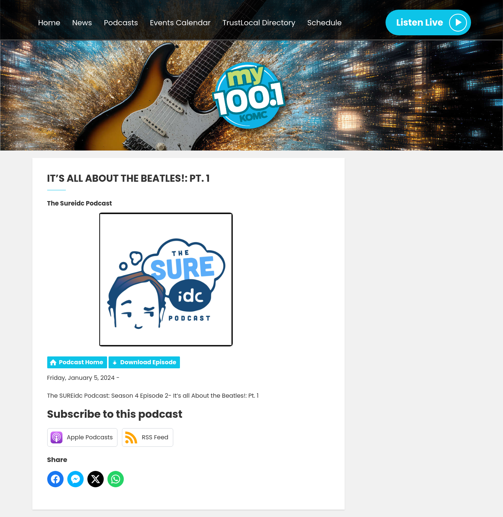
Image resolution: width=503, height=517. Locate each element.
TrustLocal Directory (259, 22)
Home (49, 22)
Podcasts (121, 22)
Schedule (324, 22)
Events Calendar (180, 22)
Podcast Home (81, 362)
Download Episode (148, 362)
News (82, 22)
